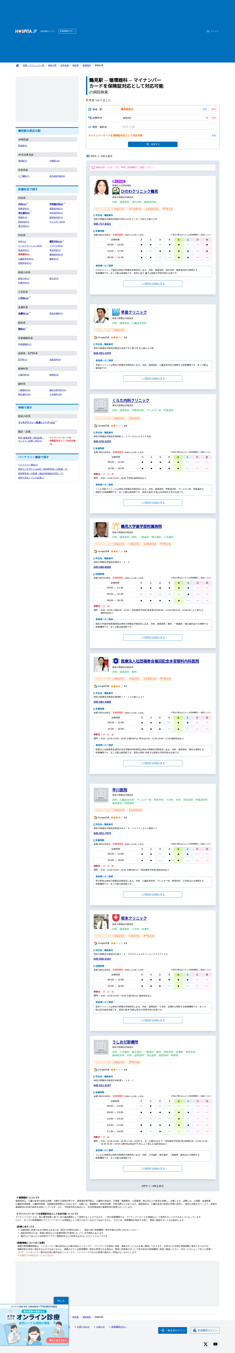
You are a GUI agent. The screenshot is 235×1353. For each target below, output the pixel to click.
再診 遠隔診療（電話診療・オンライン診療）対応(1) (30, 440)
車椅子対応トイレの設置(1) (31, 476)
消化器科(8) (24, 212)
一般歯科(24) (24, 389)
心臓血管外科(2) (26, 258)
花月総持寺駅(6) (57, 176)
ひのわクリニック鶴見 (139, 192)
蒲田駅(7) (22, 161)
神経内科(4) (24, 221)
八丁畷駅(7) (24, 176)
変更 (205, 109)
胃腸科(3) (22, 217)
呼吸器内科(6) (56, 204)
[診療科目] (164, 118)
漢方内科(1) (24, 225)
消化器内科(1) (56, 212)
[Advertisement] (139, 26)
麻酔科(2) (54, 258)
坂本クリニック (134, 918)
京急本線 (65, 65)
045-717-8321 (103, 224)
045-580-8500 (103, 568)
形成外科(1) (24, 249)
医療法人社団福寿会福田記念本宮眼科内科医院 (160, 661)
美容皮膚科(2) (56, 312)
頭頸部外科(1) (25, 262)
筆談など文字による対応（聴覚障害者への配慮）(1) (43, 468)
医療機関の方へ (68, 31)
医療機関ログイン (204, 1330)
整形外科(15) (55, 241)
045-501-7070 (103, 834)
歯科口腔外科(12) (57, 389)
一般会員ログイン (172, 1330)
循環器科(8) (24, 254)
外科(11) (22, 241)
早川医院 (119, 790)
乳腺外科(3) (24, 282)
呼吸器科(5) (24, 208)
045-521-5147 (103, 1086)
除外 (214, 109)
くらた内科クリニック (130, 401)
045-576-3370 (103, 442)
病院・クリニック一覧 (34, 65)
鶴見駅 (76, 65)
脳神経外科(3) (56, 254)
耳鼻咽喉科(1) (25, 343)
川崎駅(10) (54, 161)
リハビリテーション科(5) (30, 245)
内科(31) (22, 204)
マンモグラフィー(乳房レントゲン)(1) (36, 421)
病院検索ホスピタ (47, 31)
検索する (153, 145)
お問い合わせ (83, 1327)
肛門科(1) (22, 358)
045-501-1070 (103, 354)
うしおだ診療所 (125, 1042)
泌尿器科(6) (55, 358)
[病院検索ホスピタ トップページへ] (26, 31)
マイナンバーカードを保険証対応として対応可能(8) (62, 440)
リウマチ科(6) (56, 245)
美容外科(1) (55, 249)
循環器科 (87, 65)
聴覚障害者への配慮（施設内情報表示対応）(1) (41, 472)
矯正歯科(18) (24, 393)
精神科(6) (54, 373)
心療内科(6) (24, 373)
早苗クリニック (134, 312)
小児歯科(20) (55, 393)
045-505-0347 (103, 959)
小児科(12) (23, 297)
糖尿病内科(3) (56, 217)
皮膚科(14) (23, 312)
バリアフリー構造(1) (28, 463)
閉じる (61, 1300)
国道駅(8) (22, 145)
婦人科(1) (54, 278)
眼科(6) (21, 328)
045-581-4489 (103, 702)
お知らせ (100, 1327)
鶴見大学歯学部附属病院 (141, 527)
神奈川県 (52, 65)
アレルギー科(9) (57, 221)
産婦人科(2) (24, 278)
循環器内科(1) (56, 208)
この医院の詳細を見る (152, 284)
